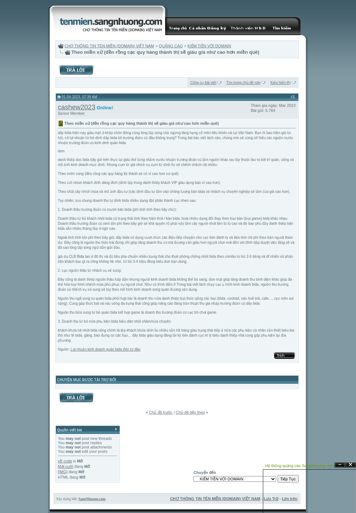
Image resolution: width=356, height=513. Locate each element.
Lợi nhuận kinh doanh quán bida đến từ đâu (105, 349)
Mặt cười (65, 466)
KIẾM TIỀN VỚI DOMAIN (209, 46)
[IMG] (63, 472)
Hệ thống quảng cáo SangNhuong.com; (300, 466)
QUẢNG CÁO (171, 46)
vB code (65, 461)
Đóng (350, 464)
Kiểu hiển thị (280, 83)
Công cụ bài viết (203, 83)
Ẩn (340, 464)
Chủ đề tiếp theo (190, 412)
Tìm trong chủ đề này (243, 83)
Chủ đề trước (161, 412)
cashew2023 (77, 107)
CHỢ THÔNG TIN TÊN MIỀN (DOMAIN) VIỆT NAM (109, 46)
